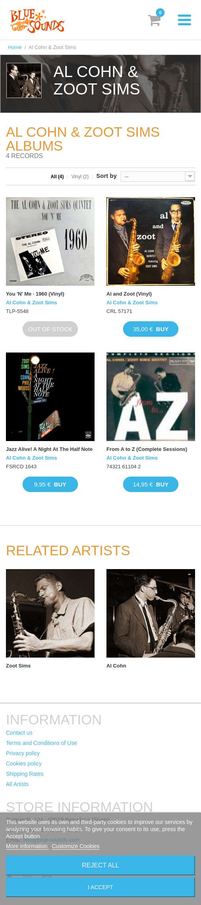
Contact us (19, 733)
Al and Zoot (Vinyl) (129, 294)
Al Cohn (116, 666)
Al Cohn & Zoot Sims (31, 302)
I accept (100, 887)
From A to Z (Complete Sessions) (146, 449)
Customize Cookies (76, 846)
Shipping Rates (25, 774)
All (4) (57, 176)
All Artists (17, 784)
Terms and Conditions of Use (41, 743)
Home (15, 47)
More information (27, 846)
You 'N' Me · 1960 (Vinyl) (35, 294)
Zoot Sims (18, 666)
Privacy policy (23, 753)
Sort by (106, 175)
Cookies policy (24, 763)
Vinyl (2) (80, 176)
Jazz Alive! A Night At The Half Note (49, 449)
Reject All (100, 865)
